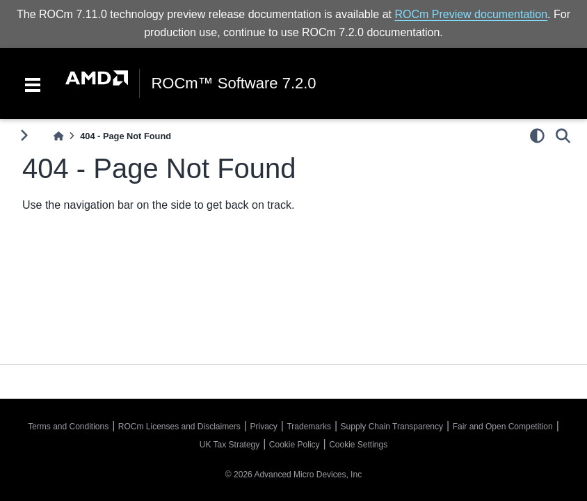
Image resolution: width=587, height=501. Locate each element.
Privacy (263, 426)
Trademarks (309, 426)
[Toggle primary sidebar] (24, 135)
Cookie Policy (294, 445)
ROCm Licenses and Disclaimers (179, 426)
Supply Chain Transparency (392, 426)
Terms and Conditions (68, 426)
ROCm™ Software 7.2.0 (233, 83)
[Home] (58, 136)
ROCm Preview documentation (470, 14)
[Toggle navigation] (32, 83)
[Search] (563, 136)
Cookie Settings (358, 445)
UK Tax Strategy (229, 445)
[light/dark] (537, 136)
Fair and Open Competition (503, 426)
